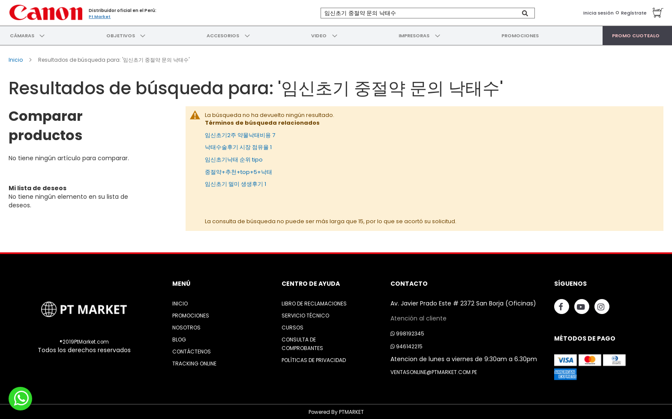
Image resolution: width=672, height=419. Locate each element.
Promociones (190, 314)
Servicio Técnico (305, 314)
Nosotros (186, 326)
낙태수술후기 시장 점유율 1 (238, 146)
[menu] (336, 35)
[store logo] (45, 11)
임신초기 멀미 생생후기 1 (235, 182)
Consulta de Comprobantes (302, 342)
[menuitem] (22, 34)
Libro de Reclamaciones (314, 302)
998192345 (407, 332)
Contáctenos (191, 350)
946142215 (406, 345)
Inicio (16, 58)
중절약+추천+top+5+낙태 (238, 170)
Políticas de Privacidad (314, 358)
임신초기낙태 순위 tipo (234, 158)
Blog (179, 338)
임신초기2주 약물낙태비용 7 (240, 133)
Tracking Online (194, 362)
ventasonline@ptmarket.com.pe (433, 370)
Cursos (292, 326)
